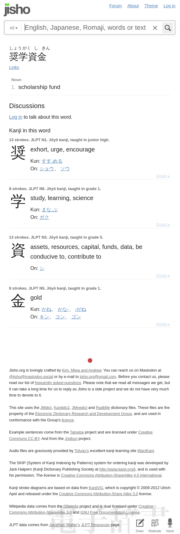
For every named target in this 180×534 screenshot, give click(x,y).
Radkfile (103, 407)
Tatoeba (77, 432)
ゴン (76, 316)
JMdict (46, 407)
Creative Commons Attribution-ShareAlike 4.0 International (111, 475)
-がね (80, 309)
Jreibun (71, 438)
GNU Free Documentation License (110, 512)
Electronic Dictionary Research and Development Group (83, 413)
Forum (115, 5)
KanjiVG (96, 487)
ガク (44, 217)
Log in (169, 5)
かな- (63, 309)
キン (44, 316)
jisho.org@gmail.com (98, 376)
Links (14, 67)
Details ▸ (163, 176)
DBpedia (70, 506)
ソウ (65, 168)
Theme (151, 5)
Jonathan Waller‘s (64, 524)
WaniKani (146, 450)
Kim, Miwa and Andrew (81, 370)
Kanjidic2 (62, 407)
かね (46, 309)
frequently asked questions (58, 382)
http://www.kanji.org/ (116, 469)
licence (68, 420)
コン (60, 316)
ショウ (46, 168)
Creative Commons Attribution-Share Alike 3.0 (98, 493)
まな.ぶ (49, 209)
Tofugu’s (81, 450)
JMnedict (79, 407)
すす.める (52, 161)
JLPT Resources (95, 524)
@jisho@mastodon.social (31, 376)
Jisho (17, 9)
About (133, 5)
